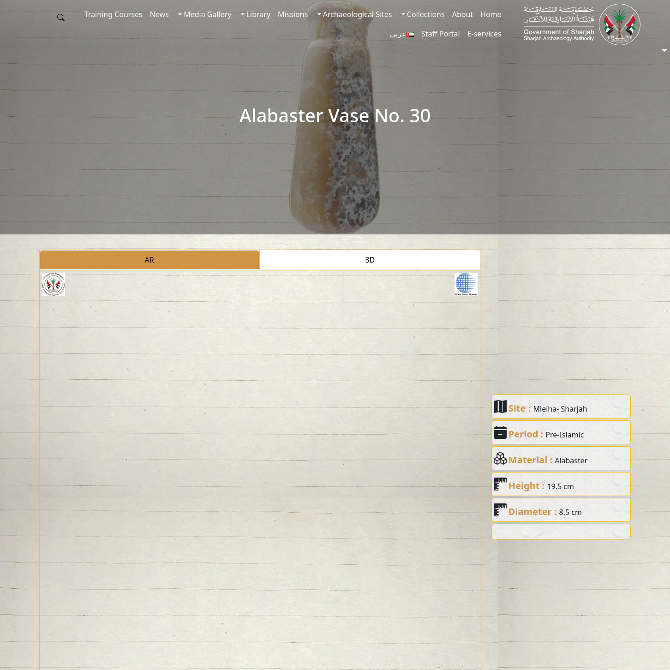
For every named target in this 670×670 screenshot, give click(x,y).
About (462, 14)
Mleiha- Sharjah (560, 409)
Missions (293, 14)
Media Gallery (206, 14)
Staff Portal (440, 34)
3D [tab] (370, 260)
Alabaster (571, 460)
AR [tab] (149, 260)
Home (491, 14)
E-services (484, 34)
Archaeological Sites (356, 14)
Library (258, 14)
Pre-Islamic (564, 435)
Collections (425, 14)
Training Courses (113, 14)
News (159, 14)
